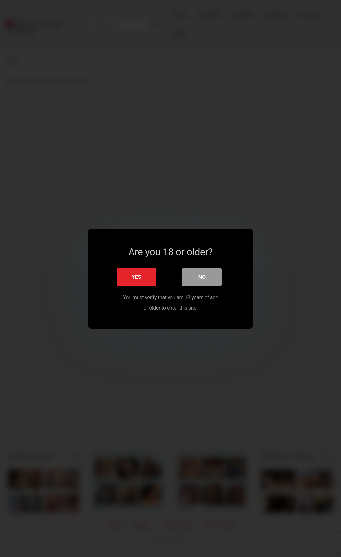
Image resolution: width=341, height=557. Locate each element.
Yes (136, 277)
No (202, 277)
